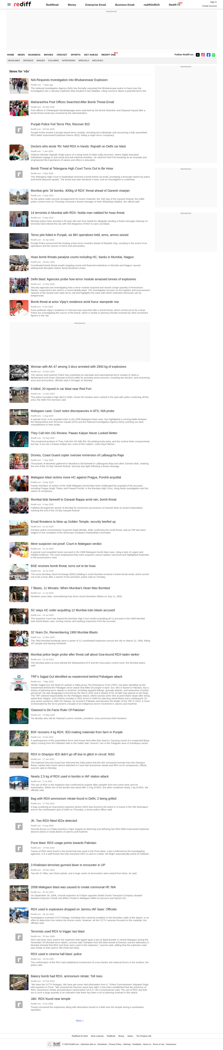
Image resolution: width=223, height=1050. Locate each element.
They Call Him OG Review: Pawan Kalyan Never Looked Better (74, 433)
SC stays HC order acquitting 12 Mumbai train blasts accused (73, 610)
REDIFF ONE (108, 54)
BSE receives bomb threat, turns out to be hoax (63, 566)
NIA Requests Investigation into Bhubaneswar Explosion (69, 80)
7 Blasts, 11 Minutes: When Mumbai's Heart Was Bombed (70, 588)
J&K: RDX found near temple (50, 998)
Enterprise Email (95, 4)
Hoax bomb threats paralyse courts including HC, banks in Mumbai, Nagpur (82, 257)
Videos (130, 1036)
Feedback (136, 1044)
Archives (97, 60)
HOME (10, 54)
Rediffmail (52, 4)
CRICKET (62, 54)
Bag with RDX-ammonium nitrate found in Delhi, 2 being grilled (73, 798)
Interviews (68, 60)
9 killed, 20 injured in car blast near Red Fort (61, 388)
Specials (84, 60)
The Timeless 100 (143, 1036)
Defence (28, 60)
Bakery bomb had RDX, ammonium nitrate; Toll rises (67, 976)
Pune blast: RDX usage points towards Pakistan (63, 843)
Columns (53, 60)
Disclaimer (102, 1044)
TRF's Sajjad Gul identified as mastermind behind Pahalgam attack (76, 676)
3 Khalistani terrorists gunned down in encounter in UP (68, 865)
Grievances (171, 1044)
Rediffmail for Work (80, 1036)
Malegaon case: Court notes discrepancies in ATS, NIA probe (72, 411)
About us (147, 1044)
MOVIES (48, 54)
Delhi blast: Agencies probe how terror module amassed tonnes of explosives (83, 279)
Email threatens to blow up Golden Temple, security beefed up (73, 521)
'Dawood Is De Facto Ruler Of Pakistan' (58, 710)
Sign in (213, 2)
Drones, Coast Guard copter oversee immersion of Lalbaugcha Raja (77, 455)
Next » (80, 1020)
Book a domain (97, 1036)
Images (41, 60)
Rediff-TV (174, 4)
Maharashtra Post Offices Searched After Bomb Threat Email (72, 102)
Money (72, 4)
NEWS (21, 54)
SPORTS (76, 54)
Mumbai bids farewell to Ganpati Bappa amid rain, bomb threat (73, 499)
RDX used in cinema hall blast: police (56, 954)
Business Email (125, 4)
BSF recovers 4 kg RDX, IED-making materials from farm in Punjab (77, 732)
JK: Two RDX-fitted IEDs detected (54, 820)
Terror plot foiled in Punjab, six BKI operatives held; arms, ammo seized (80, 235)
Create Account (209, 6)
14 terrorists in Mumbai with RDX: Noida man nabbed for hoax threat (78, 212)
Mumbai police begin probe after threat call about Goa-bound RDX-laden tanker (85, 654)
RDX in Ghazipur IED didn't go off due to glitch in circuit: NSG (73, 754)
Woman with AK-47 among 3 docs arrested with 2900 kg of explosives (78, 366)
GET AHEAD (91, 54)
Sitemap (127, 1044)
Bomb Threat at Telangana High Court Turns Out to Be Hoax (72, 168)
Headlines (14, 60)
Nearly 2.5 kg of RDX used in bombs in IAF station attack (70, 776)
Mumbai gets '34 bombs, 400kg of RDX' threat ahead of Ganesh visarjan (80, 190)
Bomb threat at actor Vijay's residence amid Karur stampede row (75, 302)
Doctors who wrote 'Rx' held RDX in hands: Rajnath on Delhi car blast (78, 146)
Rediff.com (74, 1044)
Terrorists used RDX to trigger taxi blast (58, 931)
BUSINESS (34, 54)
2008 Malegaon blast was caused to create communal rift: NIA (73, 887)
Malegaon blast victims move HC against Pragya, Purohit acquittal (76, 477)
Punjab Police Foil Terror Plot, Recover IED (60, 124)
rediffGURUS (152, 4)
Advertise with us (88, 1044)
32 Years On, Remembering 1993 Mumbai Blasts (64, 632)
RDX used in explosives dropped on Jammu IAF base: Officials (74, 909)
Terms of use (158, 1044)
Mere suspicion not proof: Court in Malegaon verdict (66, 543)
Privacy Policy (115, 1044)
